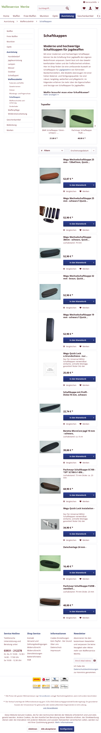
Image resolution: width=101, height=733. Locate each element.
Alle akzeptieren (48, 729)
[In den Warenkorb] (79, 185)
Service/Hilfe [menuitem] (90, 2)
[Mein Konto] (90, 8)
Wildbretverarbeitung (17, 114)
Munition (11, 41)
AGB (29, 660)
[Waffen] (16, 15)
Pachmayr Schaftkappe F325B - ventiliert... (79, 587)
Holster (12, 90)
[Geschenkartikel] (85, 15)
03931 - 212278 (13, 650)
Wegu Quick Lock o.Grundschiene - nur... (75, 354)
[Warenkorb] (96, 8)
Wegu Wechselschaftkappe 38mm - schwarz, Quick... (77, 238)
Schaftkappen (14, 97)
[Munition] (44, 15)
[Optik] (55, 15)
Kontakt (30, 638)
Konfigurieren (66, 729)
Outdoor (11, 71)
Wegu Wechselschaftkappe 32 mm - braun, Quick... (78, 277)
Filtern (45, 150)
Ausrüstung (12, 52)
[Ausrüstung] (68, 15)
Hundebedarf (14, 56)
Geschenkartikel (14, 119)
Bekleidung (12, 125)
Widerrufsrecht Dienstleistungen (34, 652)
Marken (10, 130)
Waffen (10, 31)
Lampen (11, 64)
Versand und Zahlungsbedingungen (37, 642)
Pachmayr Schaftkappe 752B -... (82, 131)
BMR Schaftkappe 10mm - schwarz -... (53, 131)
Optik (9, 47)
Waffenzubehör (15, 79)
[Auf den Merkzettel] (84, 191)
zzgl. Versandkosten (50, 708)
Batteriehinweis (34, 656)
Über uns (54, 644)
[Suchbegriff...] (53, 8)
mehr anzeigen (51, 94)
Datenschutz (56, 647)
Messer (11, 68)
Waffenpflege (14, 110)
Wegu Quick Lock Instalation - (79, 508)
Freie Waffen (12, 36)
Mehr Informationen (64, 722)
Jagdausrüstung (15, 60)
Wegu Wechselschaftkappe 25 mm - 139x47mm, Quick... (78, 160)
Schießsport (13, 75)
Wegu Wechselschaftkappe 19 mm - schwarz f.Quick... (78, 316)
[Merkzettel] (84, 8)
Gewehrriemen (14, 86)
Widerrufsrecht (34, 647)
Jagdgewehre (65, 69)
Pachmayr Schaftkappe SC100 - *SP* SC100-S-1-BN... (79, 471)
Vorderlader (13, 106)
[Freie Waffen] (30, 15)
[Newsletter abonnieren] (94, 660)
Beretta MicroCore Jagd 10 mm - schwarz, (79, 432)
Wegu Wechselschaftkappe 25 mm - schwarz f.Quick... (78, 199)
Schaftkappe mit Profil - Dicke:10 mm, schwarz (75, 393)
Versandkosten (44, 696)
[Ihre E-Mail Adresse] (83, 660)
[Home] (6, 15)
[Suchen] (67, 8)
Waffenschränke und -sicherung (17, 101)
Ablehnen (32, 729)
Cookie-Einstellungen (59, 638)
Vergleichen (69, 191)
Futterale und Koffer (16, 83)
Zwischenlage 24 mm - (74, 547)
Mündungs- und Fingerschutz (20, 93)
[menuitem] (53, 9)
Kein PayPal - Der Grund (61, 641)
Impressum (55, 650)
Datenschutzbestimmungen (86, 669)
